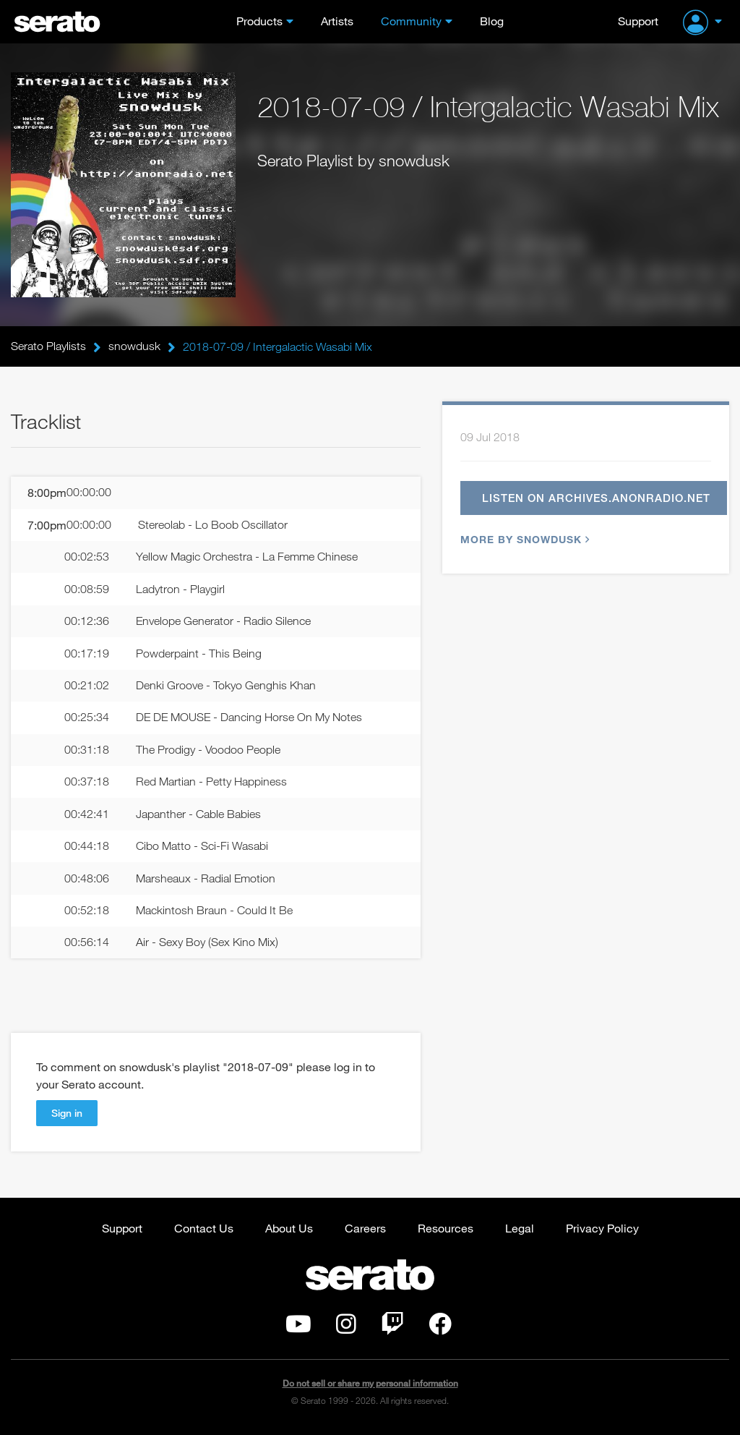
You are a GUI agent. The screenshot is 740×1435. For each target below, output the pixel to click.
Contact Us (203, 1232)
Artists (337, 20)
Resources (445, 1232)
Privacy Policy (602, 1232)
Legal (519, 1232)
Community (411, 20)
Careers (365, 1232)
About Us (289, 1232)
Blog (492, 20)
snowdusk (134, 346)
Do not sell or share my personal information (370, 1387)
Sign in (66, 1116)
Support (638, 20)
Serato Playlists (48, 346)
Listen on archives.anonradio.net (597, 498)
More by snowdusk (523, 540)
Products (259, 20)
